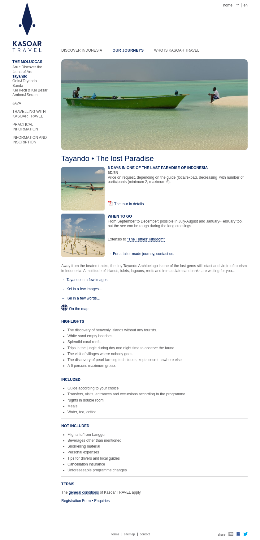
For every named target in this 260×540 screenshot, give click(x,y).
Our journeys (128, 50)
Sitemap (129, 534)
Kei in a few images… (84, 289)
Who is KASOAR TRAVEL (176, 50)
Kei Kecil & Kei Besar (29, 90)
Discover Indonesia (81, 50)
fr (237, 5)
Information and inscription (29, 139)
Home (227, 5)
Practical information (25, 126)
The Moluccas (27, 62)
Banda (17, 85)
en (246, 5)
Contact (145, 534)
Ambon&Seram (24, 95)
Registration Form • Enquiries (85, 501)
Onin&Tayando (24, 81)
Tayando (19, 76)
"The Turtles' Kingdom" (146, 239)
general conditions (84, 492)
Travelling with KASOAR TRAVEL (29, 113)
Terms (115, 534)
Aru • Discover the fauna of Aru (27, 69)
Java (16, 103)
